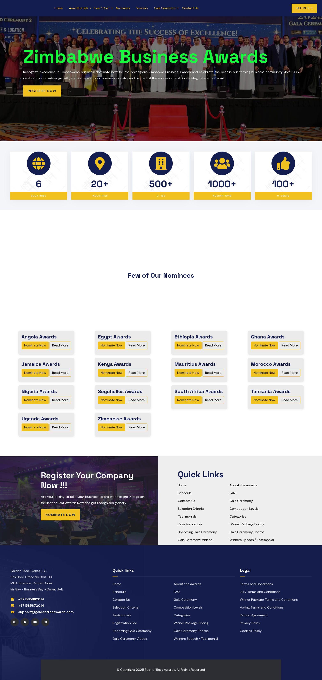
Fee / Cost (103, 8)
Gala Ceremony (166, 8)
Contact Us (191, 8)
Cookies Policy (251, 631)
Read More (60, 345)
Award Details (79, 8)
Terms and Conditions (256, 584)
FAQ (233, 493)
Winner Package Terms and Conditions (269, 599)
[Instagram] (14, 622)
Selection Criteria (191, 508)
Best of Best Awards (160, 669)
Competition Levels (244, 508)
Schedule (185, 493)
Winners (143, 8)
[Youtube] (35, 622)
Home (59, 8)
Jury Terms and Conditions (260, 592)
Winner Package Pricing (247, 524)
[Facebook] (25, 622)
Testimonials (187, 516)
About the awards (243, 485)
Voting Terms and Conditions (262, 607)
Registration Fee (190, 524)
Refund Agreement (254, 615)
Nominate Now (35, 345)
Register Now (42, 91)
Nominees (124, 8)
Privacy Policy (250, 623)
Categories (238, 516)
